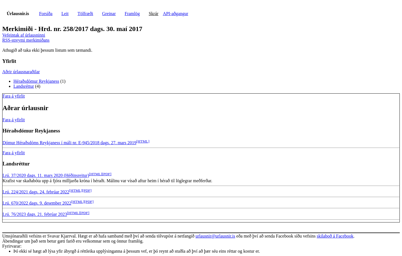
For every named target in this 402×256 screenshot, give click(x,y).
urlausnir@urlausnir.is (215, 236)
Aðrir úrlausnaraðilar (21, 71)
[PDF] (106, 174)
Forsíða (45, 13)
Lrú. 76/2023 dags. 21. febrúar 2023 (35, 214)
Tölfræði (85, 13)
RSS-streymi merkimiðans (25, 40)
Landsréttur (23, 86)
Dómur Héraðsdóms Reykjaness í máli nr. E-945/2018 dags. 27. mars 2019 (70, 142)
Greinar (109, 13)
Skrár (154, 13)
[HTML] (143, 141)
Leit (65, 13)
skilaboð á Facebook (335, 236)
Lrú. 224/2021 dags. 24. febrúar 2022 (36, 191)
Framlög (132, 13)
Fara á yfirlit (14, 96)
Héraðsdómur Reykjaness (36, 81)
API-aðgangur (175, 13)
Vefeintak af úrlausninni (23, 35)
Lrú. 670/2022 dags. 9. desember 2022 (37, 203)
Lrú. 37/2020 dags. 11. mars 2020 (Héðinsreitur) (46, 175)
